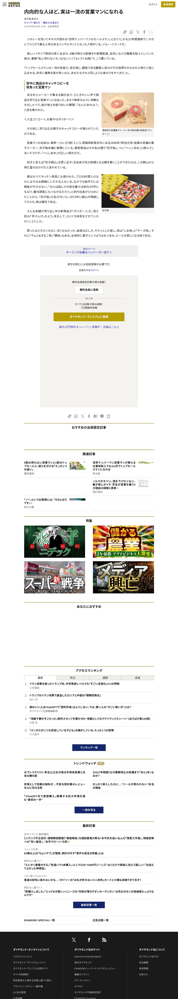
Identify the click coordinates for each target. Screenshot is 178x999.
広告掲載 (17, 924)
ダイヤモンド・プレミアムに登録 (89, 316)
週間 (105, 604)
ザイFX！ (78, 912)
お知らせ (143, 900)
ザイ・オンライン (82, 906)
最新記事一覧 (89, 831)
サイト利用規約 (21, 900)
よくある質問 (19, 918)
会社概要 (143, 888)
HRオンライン (81, 936)
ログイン (153, 4)
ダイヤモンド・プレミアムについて (29, 888)
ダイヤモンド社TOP (149, 882)
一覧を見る (89, 736)
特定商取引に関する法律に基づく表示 (32, 906)
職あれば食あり (51, 22)
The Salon (79, 930)
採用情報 (143, 894)
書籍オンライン (81, 900)
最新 (40, 604)
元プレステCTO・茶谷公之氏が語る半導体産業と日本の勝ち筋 (54, 700)
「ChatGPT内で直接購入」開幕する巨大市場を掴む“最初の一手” (54, 724)
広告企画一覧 (101, 846)
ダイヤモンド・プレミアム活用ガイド (30, 894)
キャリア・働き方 (32, 22)
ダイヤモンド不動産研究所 (87, 918)
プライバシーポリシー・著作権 (28, 912)
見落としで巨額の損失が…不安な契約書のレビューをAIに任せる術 (54, 712)
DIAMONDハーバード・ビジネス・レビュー (95, 894)
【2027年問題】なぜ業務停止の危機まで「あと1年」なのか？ (123, 700)
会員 (137, 604)
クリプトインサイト (83, 942)
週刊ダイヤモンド (83, 888)
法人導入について (22, 936)
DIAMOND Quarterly (85, 924)
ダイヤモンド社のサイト (87, 875)
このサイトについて (22, 882)
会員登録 (168, 4)
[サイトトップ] (13, 4)
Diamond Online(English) (87, 882)
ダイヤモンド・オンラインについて (31, 875)
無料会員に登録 (89, 289)
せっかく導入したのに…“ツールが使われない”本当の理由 (123, 712)
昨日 (73, 604)
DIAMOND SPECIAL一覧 (39, 846)
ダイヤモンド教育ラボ (85, 948)
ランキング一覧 (89, 673)
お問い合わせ (20, 930)
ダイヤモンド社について (152, 875)
